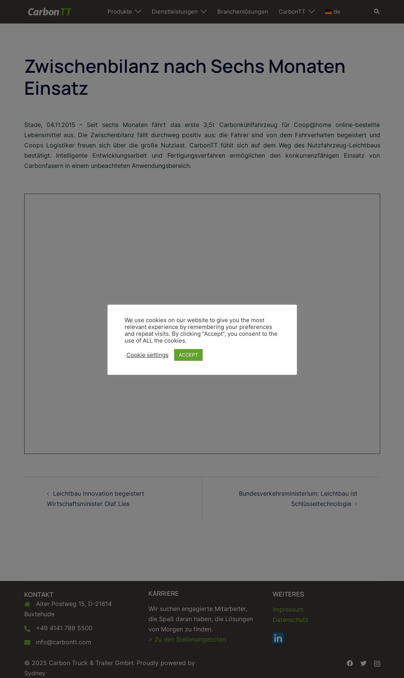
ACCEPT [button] (188, 355)
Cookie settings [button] (147, 355)
